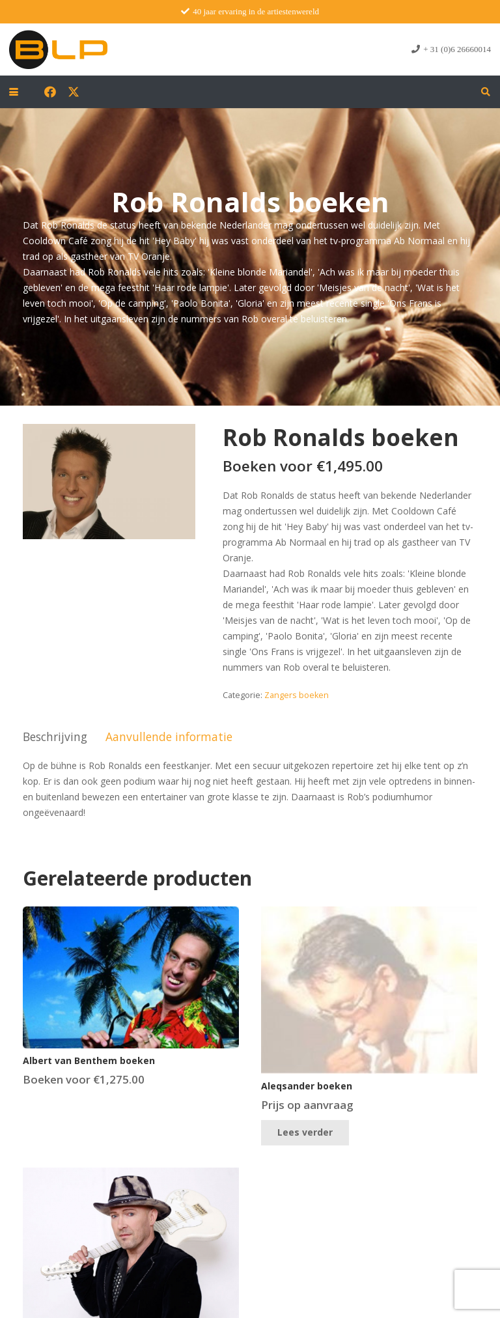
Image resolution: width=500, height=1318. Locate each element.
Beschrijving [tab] (55, 736)
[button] (13, 91)
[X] (73, 92)
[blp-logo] (58, 49)
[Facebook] (50, 92)
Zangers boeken (296, 695)
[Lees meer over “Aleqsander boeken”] (305, 1132)
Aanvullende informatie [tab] (168, 736)
